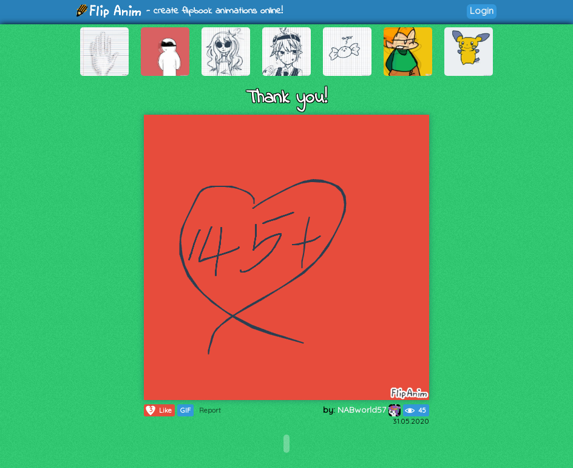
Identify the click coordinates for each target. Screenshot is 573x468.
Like (158, 410)
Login (481, 10)
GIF (185, 410)
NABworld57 (369, 409)
